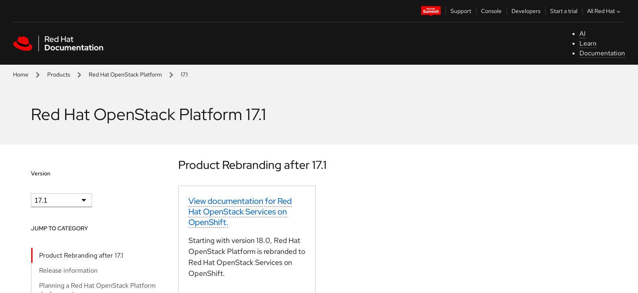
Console (491, 11)
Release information (68, 270)
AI (582, 33)
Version (40, 173)
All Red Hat (604, 11)
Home (20, 74)
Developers (525, 11)
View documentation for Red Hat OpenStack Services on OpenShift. (240, 211)
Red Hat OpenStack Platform (125, 74)
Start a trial (563, 11)
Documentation (602, 53)
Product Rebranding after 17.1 (81, 255)
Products (58, 74)
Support (460, 11)
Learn (587, 43)
